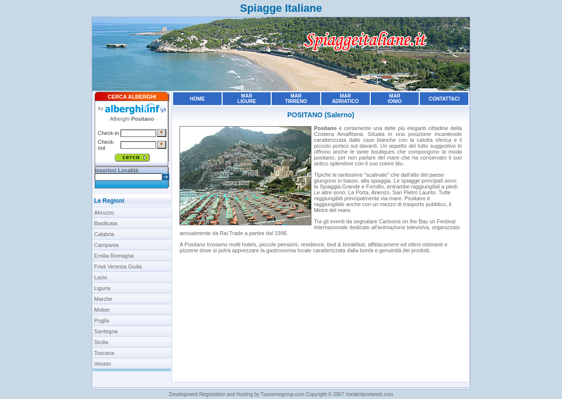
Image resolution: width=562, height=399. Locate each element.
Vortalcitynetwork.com (369, 394)
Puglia (101, 320)
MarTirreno (296, 98)
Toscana (104, 353)
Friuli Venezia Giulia (118, 266)
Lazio (100, 277)
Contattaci (444, 99)
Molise (102, 310)
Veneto (102, 364)
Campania (106, 245)
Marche (103, 299)
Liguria (102, 288)
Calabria (104, 234)
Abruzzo (104, 212)
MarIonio (395, 98)
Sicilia (101, 342)
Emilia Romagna (114, 256)
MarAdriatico (345, 98)
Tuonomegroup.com (283, 394)
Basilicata (105, 223)
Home (197, 99)
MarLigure (246, 98)
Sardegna (106, 331)
